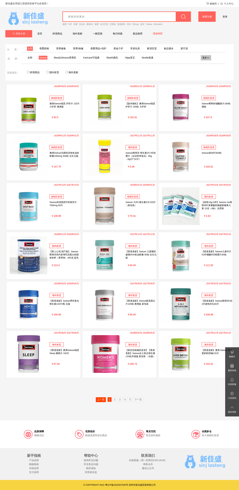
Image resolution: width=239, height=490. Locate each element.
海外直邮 (77, 33)
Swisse (149, 24)
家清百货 (152, 48)
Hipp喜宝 (130, 57)
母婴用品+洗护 (98, 48)
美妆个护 (118, 48)
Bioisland (158, 24)
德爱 (64, 24)
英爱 (75, 24)
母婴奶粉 (44, 48)
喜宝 (129, 24)
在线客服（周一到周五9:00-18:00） (148, 460)
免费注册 (207, 16)
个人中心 (227, 3)
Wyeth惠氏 (112, 57)
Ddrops (135, 24)
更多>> (206, 57)
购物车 (211, 3)
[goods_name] (126, 16)
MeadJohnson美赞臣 (65, 57)
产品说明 (34, 460)
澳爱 (97, 24)
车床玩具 (135, 48)
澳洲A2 (89, 24)
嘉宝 (142, 24)
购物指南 (34, 464)
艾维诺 (113, 24)
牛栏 (70, 24)
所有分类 (18, 33)
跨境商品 (57, 33)
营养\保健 (78, 48)
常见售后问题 (91, 464)
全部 (29, 48)
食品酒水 (168, 48)
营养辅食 (61, 48)
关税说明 (34, 468)
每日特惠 (117, 33)
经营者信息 (91, 472)
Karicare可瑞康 (91, 57)
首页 (39, 33)
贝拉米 (82, 24)
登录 (225, 16)
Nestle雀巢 (148, 57)
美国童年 (121, 24)
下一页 (138, 399)
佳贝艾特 (104, 24)
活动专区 (158, 33)
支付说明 (34, 472)
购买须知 (91, 468)
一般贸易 (97, 33)
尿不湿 (184, 48)
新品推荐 (138, 33)
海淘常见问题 (91, 460)
